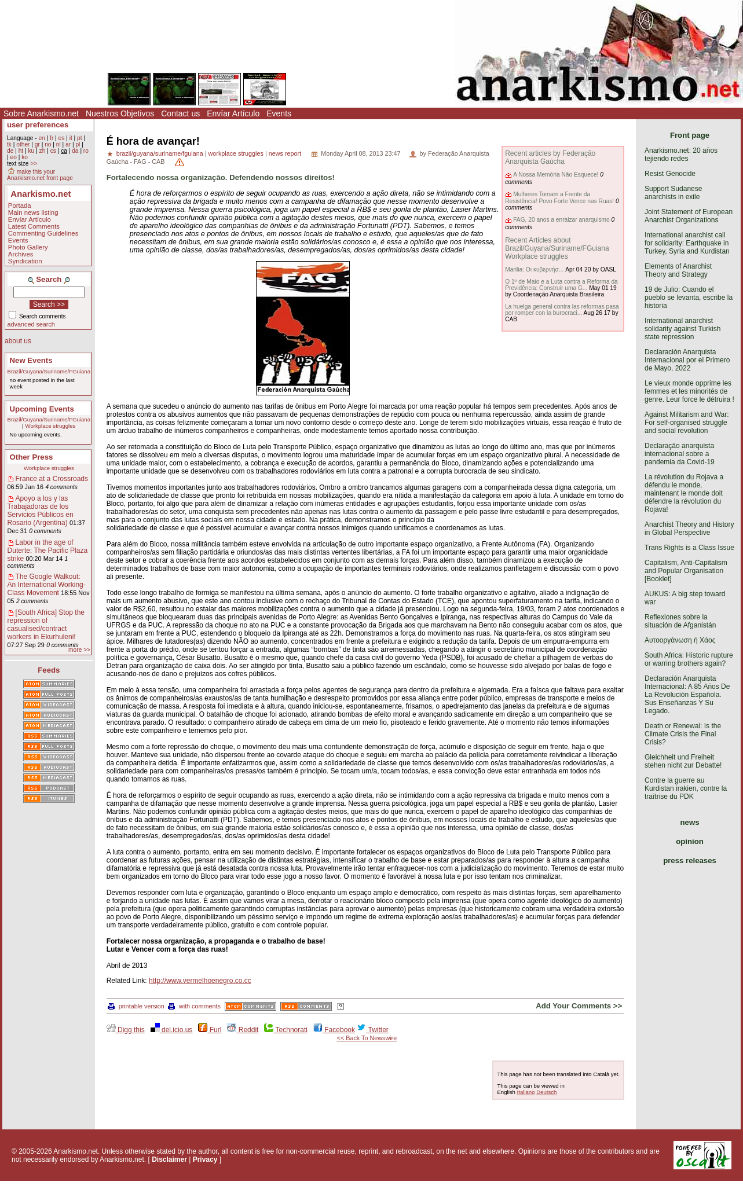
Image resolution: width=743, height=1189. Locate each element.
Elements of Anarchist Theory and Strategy (678, 270)
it (70, 138)
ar (68, 144)
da (75, 151)
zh (42, 151)
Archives (21, 254)
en (41, 138)
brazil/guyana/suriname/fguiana (159, 153)
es (61, 138)
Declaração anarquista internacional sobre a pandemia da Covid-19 (680, 454)
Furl (209, 1030)
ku (31, 151)
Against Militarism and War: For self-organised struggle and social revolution (687, 422)
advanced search (31, 324)
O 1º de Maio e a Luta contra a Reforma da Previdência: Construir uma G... (561, 284)
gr (37, 144)
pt (79, 138)
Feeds (49, 670)
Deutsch (546, 1092)
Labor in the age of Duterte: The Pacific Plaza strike (48, 550)
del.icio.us (172, 1030)
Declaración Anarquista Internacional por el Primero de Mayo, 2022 (687, 360)
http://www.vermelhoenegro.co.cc (200, 981)
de (10, 151)
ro (86, 151)
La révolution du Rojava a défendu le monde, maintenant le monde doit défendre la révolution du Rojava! (684, 493)
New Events (31, 360)
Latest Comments (34, 226)
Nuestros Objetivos (120, 113)
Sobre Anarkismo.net (41, 113)
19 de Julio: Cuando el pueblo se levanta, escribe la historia (689, 297)
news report (285, 153)
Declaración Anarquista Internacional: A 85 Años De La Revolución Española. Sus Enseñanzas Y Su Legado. (687, 694)
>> (33, 163)
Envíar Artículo (233, 113)
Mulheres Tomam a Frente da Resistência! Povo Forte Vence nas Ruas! (559, 197)
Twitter (372, 1030)
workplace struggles (235, 153)
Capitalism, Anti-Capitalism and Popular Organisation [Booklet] (686, 571)
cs (53, 151)
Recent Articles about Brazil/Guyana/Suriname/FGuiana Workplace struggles (557, 248)
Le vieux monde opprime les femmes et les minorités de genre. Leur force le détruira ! (689, 391)
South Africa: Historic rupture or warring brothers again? (689, 659)
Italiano (526, 1092)
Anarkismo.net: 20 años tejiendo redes (681, 154)
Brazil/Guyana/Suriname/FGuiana (49, 371)
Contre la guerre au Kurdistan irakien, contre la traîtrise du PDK (686, 788)
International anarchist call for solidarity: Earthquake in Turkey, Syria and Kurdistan (687, 243)
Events (278, 113)
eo (13, 157)
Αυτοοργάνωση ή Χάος (680, 640)
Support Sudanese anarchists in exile (673, 193)
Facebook (334, 1030)
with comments (194, 1006)
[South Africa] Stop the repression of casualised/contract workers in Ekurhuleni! (46, 624)
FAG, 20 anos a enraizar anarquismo (561, 219)
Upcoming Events (42, 409)
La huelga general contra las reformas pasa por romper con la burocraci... (562, 309)
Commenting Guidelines (43, 233)
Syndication (25, 261)
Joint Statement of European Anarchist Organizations (689, 216)
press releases (689, 860)
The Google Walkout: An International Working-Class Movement (47, 585)
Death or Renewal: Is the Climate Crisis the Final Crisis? (683, 734)
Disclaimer (169, 1159)
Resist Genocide (670, 174)
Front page (689, 135)
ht (21, 151)
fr (51, 138)
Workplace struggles (50, 426)
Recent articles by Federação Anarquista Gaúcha (550, 157)
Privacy (205, 1159)
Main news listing (33, 212)
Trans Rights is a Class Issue (689, 548)
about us (18, 341)
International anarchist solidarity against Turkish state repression (682, 329)
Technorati (285, 1030)
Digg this (126, 1030)
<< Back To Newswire (367, 1037)
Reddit (242, 1030)
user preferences (37, 124)
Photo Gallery (28, 247)
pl (77, 144)
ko (24, 157)
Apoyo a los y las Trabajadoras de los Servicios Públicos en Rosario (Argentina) (41, 510)
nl (58, 144)
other (23, 144)
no (48, 144)
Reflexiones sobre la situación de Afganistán (680, 621)
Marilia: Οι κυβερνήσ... (534, 269)
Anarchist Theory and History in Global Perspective (689, 528)
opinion (690, 841)
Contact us (180, 113)
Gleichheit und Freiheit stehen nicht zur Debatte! (683, 761)
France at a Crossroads (52, 479)
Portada (19, 205)
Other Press (31, 457)
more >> (79, 650)
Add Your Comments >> (579, 1005)
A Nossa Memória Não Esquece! (555, 174)
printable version (136, 1006)
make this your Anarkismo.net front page (40, 174)
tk (9, 144)
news (690, 822)
